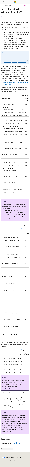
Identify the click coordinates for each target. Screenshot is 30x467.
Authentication (8, 5)
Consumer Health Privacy (12, 463)
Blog (19, 461)
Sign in (27, 2)
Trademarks (3, 465)
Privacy (2, 463)
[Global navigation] (1, 2)
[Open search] (23, 2)
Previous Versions (12, 461)
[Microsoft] (15, 2)
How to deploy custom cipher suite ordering (15, 62)
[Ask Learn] (25, 5)
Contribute (24, 461)
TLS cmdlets (18, 408)
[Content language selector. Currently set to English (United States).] (7, 454)
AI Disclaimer (4, 461)
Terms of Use (23, 463)
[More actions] (27, 5)
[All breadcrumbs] (2, 5)
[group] (15, 147)
